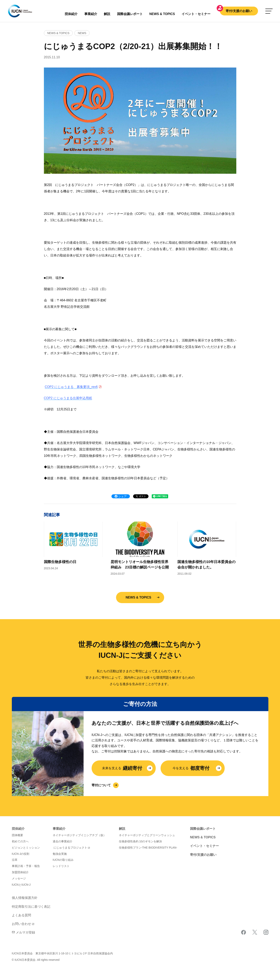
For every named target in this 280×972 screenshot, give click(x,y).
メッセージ (19, 878)
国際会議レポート (203, 828)
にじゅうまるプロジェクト (70, 847)
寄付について (101, 785)
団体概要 (17, 835)
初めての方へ (20, 841)
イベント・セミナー (204, 846)
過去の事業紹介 (62, 841)
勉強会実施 (60, 853)
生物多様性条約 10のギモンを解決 (140, 841)
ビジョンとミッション (26, 847)
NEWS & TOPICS (138, 597)
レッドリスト (61, 866)
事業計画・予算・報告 (26, 866)
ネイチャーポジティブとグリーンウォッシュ (147, 835)
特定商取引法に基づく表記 (31, 906)
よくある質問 (21, 915)
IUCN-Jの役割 (20, 853)
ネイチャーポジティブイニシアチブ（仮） (79, 835)
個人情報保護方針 (24, 897)
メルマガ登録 (23, 932)
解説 (107, 14)
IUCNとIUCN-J (21, 884)
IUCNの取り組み (63, 859)
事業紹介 (90, 14)
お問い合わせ (21, 924)
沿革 (14, 859)
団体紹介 (71, 14)
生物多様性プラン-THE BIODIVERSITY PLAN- (148, 847)
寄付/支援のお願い (239, 11)
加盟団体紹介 (20, 872)
